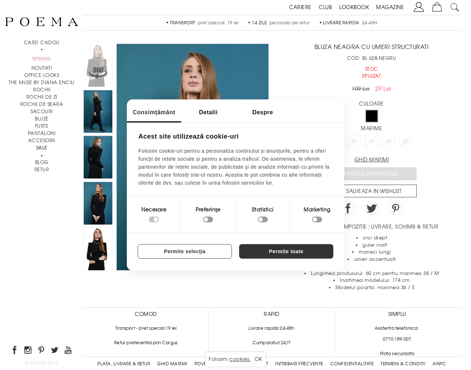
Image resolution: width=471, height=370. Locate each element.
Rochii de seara (41, 104)
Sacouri (41, 111)
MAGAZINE (390, 7)
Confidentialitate (352, 363)
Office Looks (41, 75)
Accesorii (41, 140)
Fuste (42, 126)
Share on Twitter (371, 208)
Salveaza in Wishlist (373, 191)
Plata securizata (397, 353)
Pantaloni (42, 133)
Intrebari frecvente (299, 363)
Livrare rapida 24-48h (271, 328)
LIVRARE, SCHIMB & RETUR (405, 227)
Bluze (42, 119)
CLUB (325, 7)
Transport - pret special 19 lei (145, 328)
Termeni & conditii (403, 363)
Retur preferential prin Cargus (146, 342)
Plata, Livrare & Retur (123, 363)
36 (354, 141)
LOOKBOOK (354, 7)
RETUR (41, 169)
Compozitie (351, 227)
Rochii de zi (41, 97)
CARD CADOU (42, 42)
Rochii (41, 89)
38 (371, 141)
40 (388, 141)
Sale (41, 148)
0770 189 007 (397, 339)
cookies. (240, 359)
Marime (371, 128)
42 (406, 141)
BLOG (42, 162)
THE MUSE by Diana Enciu (42, 82)
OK (258, 359)
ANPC (439, 363)
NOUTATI (42, 68)
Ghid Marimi (172, 363)
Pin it (395, 208)
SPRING (41, 59)
